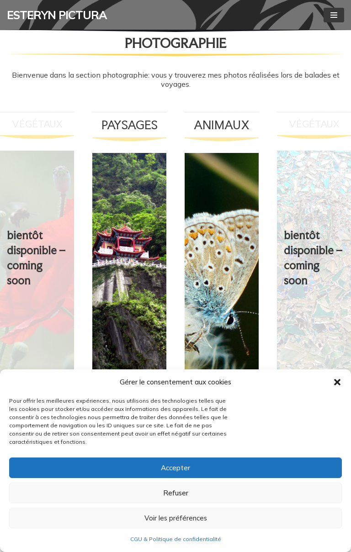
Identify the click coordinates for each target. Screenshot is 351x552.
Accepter (175, 467)
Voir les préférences (175, 518)
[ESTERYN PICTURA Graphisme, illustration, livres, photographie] (57, 15)
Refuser (175, 493)
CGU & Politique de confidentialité (175, 539)
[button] (337, 382)
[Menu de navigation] (334, 15)
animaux (222, 125)
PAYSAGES (129, 125)
